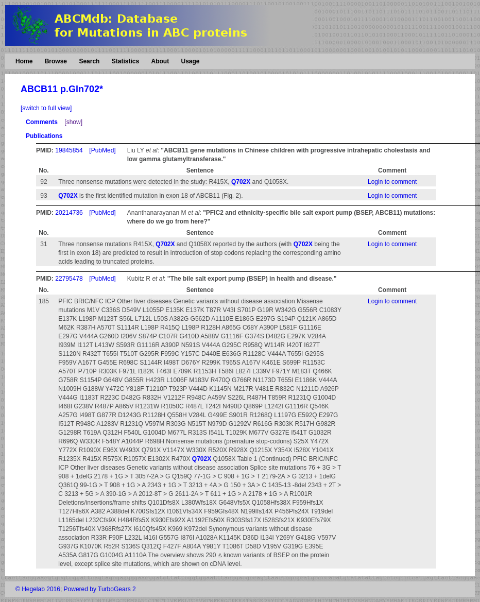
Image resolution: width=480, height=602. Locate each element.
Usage (190, 61)
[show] (73, 122)
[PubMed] (102, 150)
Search (89, 61)
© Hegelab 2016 (37, 589)
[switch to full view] (46, 108)
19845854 (68, 150)
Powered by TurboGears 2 (100, 589)
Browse (56, 61)
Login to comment (392, 181)
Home (23, 61)
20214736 (68, 212)
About (160, 61)
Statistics (125, 61)
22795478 (68, 278)
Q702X (240, 181)
